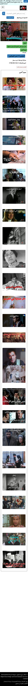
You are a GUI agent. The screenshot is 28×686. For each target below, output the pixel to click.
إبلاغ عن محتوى (19, 683)
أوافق (25, 1)
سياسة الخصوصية (16, 681)
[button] (23, 50)
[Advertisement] (14, 622)
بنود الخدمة (25, 681)
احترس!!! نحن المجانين (17, 56)
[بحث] (3, 13)
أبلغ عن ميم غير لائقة (21, 67)
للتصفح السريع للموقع (22, 17)
